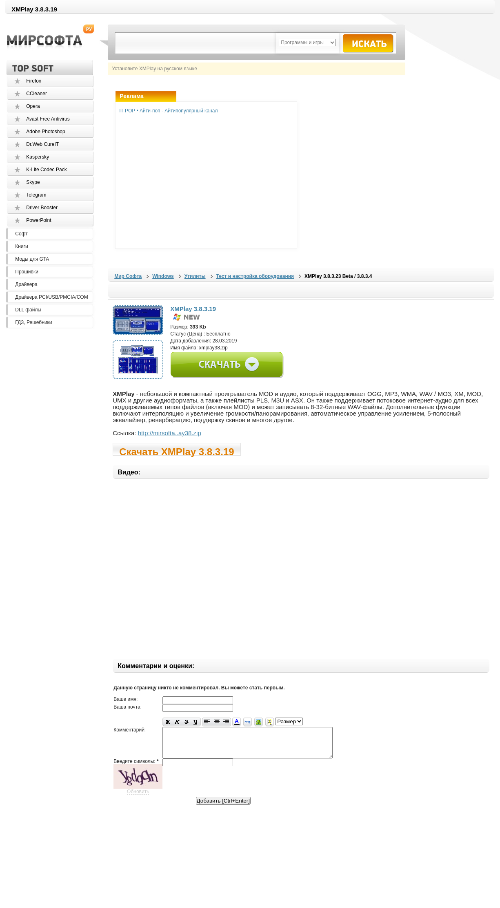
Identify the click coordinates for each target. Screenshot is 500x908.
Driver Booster (42, 207)
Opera (33, 106)
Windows (163, 276)
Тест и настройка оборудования (255, 276)
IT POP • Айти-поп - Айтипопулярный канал (168, 111)
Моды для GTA (32, 259)
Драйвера (26, 284)
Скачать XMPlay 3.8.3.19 (176, 451)
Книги (21, 246)
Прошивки (26, 272)
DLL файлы (28, 310)
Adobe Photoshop (45, 131)
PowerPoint (38, 220)
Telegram (36, 195)
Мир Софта (128, 276)
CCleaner (36, 93)
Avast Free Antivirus (48, 119)
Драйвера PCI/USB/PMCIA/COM (51, 297)
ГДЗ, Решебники (33, 322)
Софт (21, 234)
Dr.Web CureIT (42, 144)
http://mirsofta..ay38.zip (169, 432)
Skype (33, 182)
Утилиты (195, 276)
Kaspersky (37, 157)
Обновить (138, 798)
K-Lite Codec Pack (46, 169)
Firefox (33, 81)
